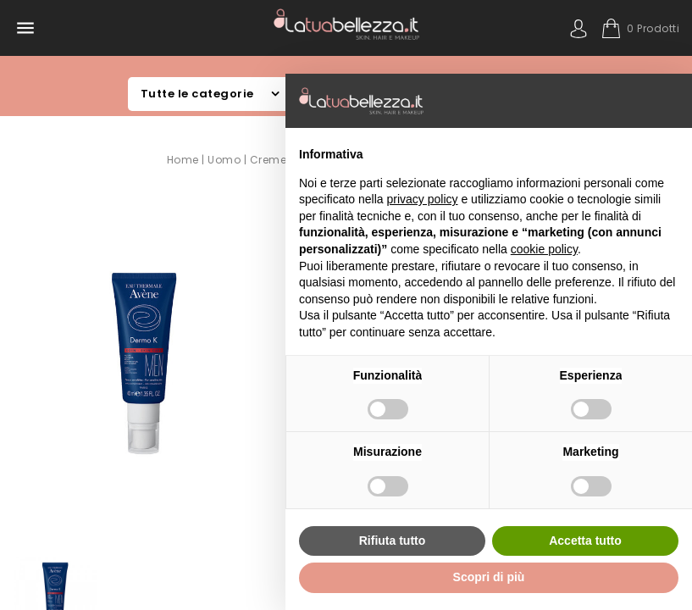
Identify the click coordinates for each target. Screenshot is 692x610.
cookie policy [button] (544, 249)
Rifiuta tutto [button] (392, 540)
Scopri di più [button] (489, 577)
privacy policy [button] (422, 199)
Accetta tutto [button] (585, 540)
